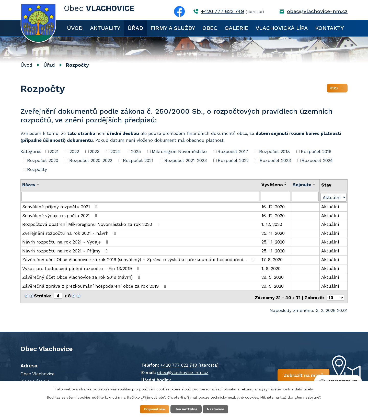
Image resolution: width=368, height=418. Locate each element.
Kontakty (329, 28)
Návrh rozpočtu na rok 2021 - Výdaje (66, 241)
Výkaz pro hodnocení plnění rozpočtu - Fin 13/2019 (81, 267)
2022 (74, 151)
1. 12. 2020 (272, 223)
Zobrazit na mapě (285, 374)
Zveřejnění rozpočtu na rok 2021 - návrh (70, 232)
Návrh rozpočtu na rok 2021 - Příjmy (66, 250)
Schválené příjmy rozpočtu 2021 (60, 205)
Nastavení (220, 409)
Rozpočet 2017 (232, 151)
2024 (115, 151)
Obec (209, 28)
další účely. (304, 388)
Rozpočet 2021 (138, 160)
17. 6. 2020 (272, 258)
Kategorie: (30, 151)
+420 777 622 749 (222, 11)
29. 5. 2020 (273, 276)
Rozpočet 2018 (274, 151)
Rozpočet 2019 (316, 151)
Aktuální (330, 205)
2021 (54, 151)
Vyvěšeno (272, 184)
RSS (337, 89)
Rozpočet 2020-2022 (90, 160)
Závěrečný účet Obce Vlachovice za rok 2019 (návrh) (82, 276)
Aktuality (105, 28)
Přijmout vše (150, 409)
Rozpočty (37, 169)
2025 (136, 151)
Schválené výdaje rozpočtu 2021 (60, 214)
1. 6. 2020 (271, 267)
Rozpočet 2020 (42, 160)
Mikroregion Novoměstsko (179, 151)
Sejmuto (302, 184)
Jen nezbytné (186, 409)
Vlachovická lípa (282, 28)
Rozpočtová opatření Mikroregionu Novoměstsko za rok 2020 (91, 223)
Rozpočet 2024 (317, 160)
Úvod (75, 28)
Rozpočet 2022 (233, 160)
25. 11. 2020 (273, 232)
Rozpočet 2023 (275, 160)
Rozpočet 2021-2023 (185, 160)
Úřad (135, 28)
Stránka (43, 295)
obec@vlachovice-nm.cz (317, 11)
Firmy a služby (173, 28)
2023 (94, 151)
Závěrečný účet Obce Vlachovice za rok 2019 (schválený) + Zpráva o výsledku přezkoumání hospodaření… (139, 258)
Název (29, 184)
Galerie (236, 28)
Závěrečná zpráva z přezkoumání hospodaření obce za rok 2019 (95, 285)
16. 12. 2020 (273, 205)
